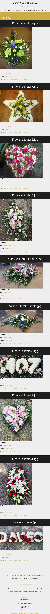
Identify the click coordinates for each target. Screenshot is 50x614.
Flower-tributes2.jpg (25, 395)
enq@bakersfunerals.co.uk (25, 610)
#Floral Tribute (6, 79)
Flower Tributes (7, 73)
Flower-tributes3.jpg (25, 351)
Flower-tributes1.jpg (25, 459)
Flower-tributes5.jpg (25, 139)
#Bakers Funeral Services (24, 79)
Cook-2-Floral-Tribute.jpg (25, 259)
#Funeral (16, 79)
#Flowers (12, 79)
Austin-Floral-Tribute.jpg (25, 306)
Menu (2, 13)
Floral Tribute (9, 76)
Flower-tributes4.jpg (25, 195)
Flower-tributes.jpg (25, 522)
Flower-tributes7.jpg (25, 23)
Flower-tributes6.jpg (25, 86)
